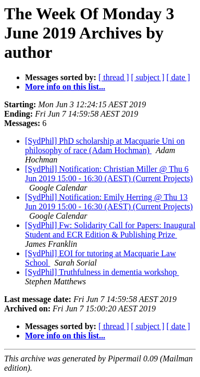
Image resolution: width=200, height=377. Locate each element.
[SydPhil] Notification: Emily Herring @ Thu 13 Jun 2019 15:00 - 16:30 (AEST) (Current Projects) (109, 202)
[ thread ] (113, 77)
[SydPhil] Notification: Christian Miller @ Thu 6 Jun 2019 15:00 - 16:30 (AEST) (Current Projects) (109, 174)
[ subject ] (148, 77)
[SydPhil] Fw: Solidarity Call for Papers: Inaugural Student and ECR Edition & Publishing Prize (110, 230)
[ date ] (178, 77)
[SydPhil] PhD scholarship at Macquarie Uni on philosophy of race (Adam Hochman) (105, 145)
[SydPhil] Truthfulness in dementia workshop (102, 272)
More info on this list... (65, 86)
